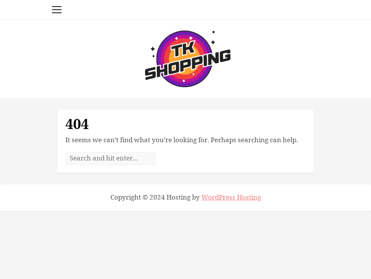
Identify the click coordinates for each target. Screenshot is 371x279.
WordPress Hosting (231, 198)
